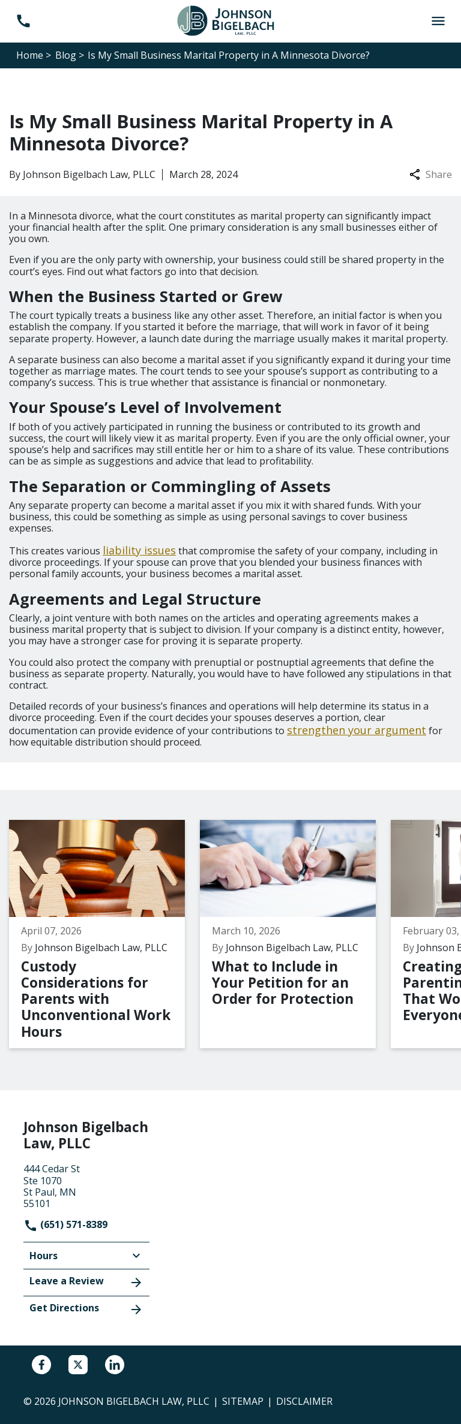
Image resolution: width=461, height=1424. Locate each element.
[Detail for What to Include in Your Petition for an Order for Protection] (295, 934)
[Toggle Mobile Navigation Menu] (437, 21)
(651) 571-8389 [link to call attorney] (65, 1224)
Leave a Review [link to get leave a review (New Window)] (86, 1282)
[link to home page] (230, 20)
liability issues (139, 550)
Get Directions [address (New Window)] (86, 1309)
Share (430, 174)
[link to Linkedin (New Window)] (114, 1364)
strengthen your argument (356, 730)
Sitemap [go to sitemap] (243, 1401)
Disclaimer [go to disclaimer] (304, 1401)
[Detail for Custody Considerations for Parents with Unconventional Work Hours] (104, 934)
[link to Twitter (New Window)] (78, 1364)
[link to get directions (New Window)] (86, 1184)
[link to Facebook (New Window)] (41, 1364)
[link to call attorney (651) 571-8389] (23, 21)
